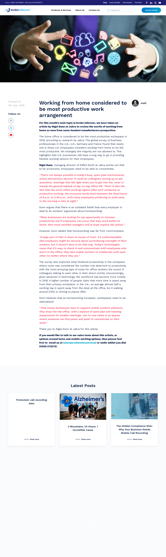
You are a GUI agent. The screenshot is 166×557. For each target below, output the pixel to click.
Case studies (114, 2)
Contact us (94, 10)
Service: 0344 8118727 (14, 527)
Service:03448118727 (33, 2)
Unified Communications (96, 510)
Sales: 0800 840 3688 (14, 523)
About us (79, 10)
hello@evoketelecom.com (18, 534)
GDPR (128, 521)
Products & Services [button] (61, 10)
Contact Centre (92, 513)
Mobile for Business (94, 521)
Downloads (127, 2)
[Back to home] (18, 10)
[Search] (121, 10)
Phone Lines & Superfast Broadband (101, 517)
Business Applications (95, 524)
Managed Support (93, 532)
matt (143, 103)
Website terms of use (135, 513)
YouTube (138, 2)
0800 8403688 (17, 2)
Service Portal (151, 10)
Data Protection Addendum (137, 517)
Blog (105, 2)
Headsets (89, 528)
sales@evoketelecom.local (79, 342)
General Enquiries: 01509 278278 (19, 531)
